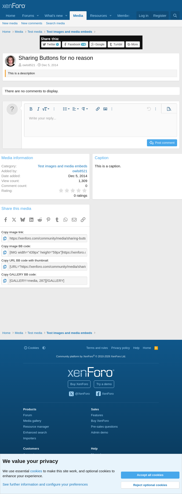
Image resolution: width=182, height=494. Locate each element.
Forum (27, 415)
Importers (29, 438)
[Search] (175, 15)
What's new (54, 16)
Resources (98, 16)
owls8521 (28, 65)
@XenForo (79, 394)
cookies (36, 471)
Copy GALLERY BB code (18, 273)
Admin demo (99, 432)
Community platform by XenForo (91, 356)
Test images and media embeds (62, 166)
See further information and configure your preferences (45, 484)
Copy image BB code (15, 245)
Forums (28, 16)
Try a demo (104, 384)
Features (97, 415)
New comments (31, 23)
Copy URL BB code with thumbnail (24, 259)
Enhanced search (35, 432)
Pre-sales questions (104, 426)
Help (136, 348)
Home (10, 16)
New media (10, 23)
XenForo (104, 394)
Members (124, 16)
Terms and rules (97, 348)
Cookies (31, 348)
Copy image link (12, 232)
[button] (38, 15)
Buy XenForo (79, 384)
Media (78, 16)
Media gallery (32, 420)
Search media (55, 23)
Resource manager (36, 426)
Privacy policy (120, 348)
